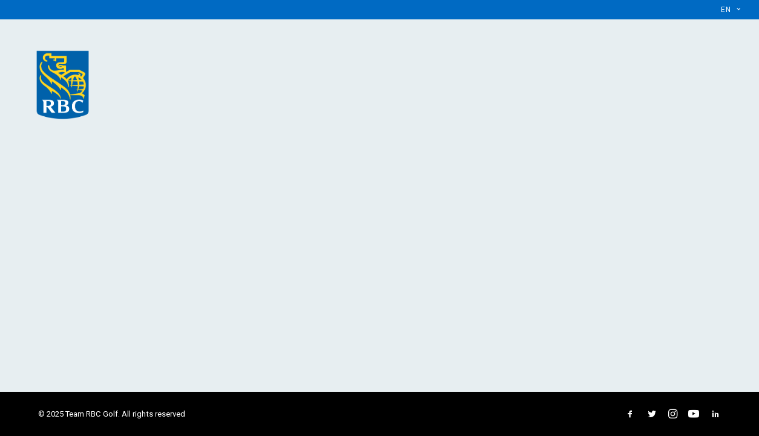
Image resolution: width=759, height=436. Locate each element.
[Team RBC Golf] (62, 83)
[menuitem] (730, 9)
